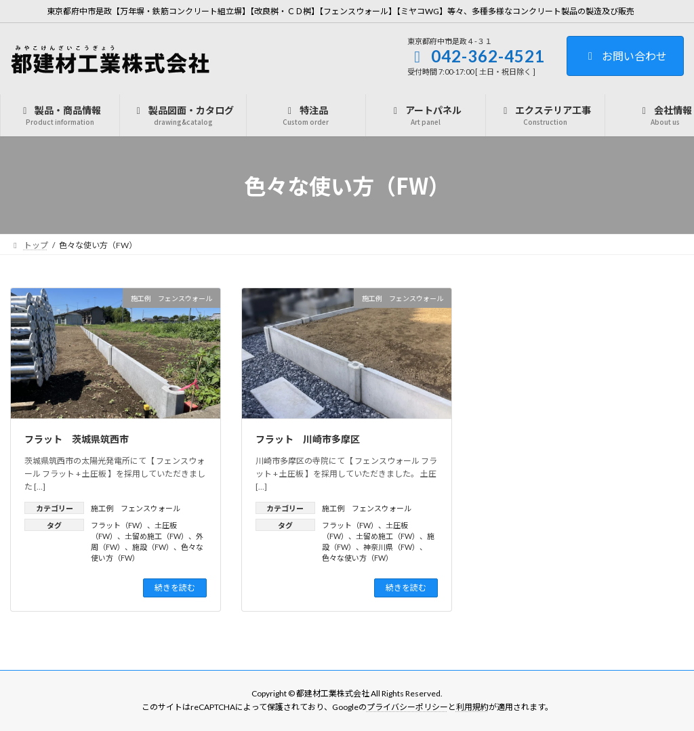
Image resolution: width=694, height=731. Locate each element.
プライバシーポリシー (407, 707)
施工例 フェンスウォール (135, 508)
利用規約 (472, 707)
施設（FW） (153, 546)
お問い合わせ (625, 56)
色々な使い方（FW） (357, 557)
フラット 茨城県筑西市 (76, 439)
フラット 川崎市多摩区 (308, 439)
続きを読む (175, 587)
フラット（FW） (119, 525)
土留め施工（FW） (156, 536)
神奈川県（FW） (391, 546)
